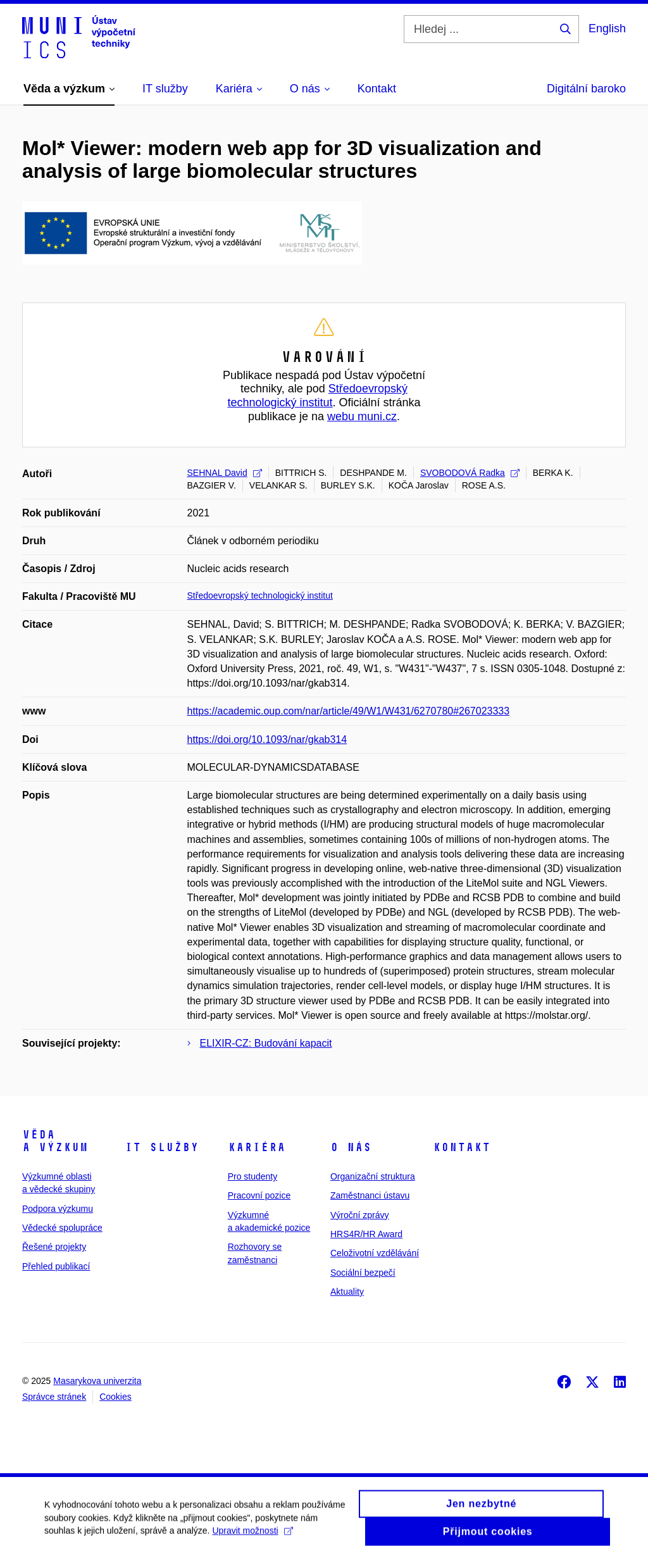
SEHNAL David (224, 473)
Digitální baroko (586, 88)
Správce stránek (54, 1397)
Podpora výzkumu (57, 1209)
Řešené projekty (54, 1247)
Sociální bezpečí (363, 1273)
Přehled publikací (56, 1266)
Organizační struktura (372, 1176)
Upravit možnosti (252, 1536)
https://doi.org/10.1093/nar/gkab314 (267, 739)
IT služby (162, 1147)
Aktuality (347, 1292)
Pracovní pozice (259, 1195)
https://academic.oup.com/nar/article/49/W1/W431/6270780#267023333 (348, 711)
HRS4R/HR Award (366, 1234)
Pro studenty (253, 1176)
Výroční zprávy (359, 1215)
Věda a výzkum (55, 1141)
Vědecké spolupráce (62, 1228)
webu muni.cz (362, 416)
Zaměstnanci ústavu (369, 1195)
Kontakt (461, 1147)
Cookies (115, 1397)
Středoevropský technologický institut (317, 395)
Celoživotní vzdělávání (374, 1253)
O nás (350, 1147)
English (607, 28)
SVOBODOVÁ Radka (470, 473)
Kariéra (256, 1147)
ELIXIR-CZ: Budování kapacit (266, 1043)
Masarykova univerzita (97, 1381)
